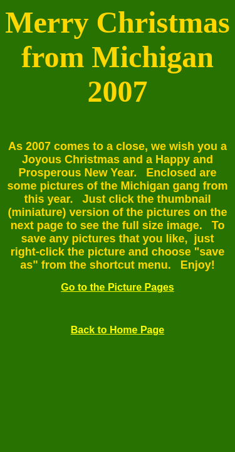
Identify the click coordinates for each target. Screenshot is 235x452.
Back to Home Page (117, 330)
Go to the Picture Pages (117, 287)
